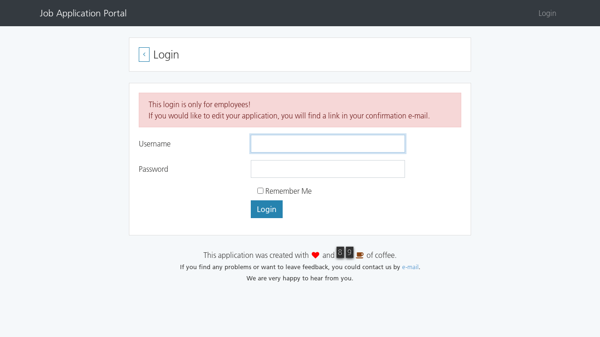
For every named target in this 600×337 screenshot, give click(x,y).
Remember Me (284, 191)
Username (155, 143)
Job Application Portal (83, 13)
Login (547, 13)
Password (153, 169)
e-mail (410, 267)
